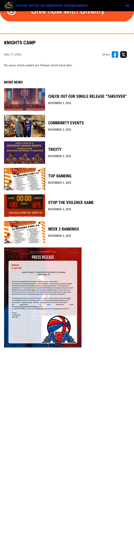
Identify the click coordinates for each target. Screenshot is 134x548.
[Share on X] (123, 54)
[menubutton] (127, 5)
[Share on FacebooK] (115, 54)
